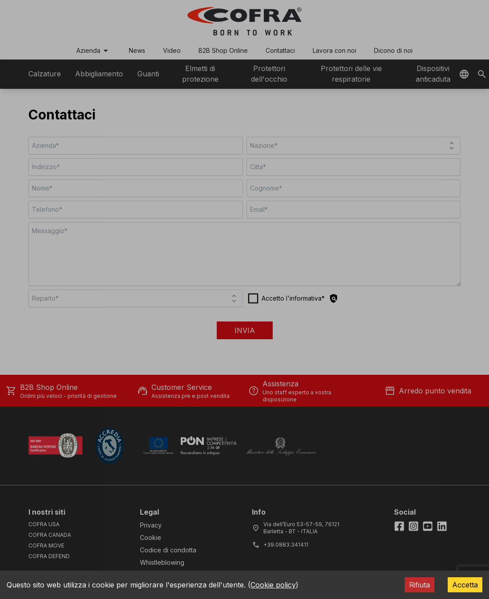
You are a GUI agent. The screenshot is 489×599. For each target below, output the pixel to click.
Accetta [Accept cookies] (465, 584)
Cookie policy (273, 584)
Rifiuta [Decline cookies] (419, 584)
